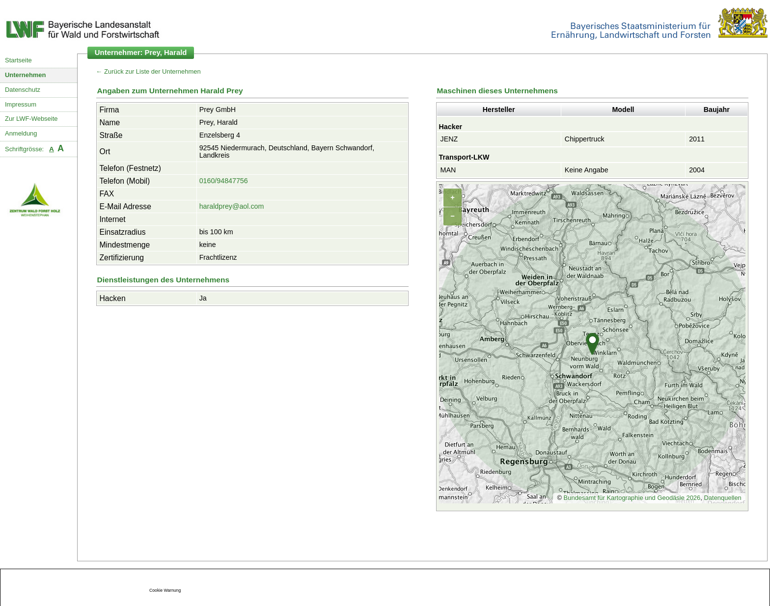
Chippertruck (585, 139)
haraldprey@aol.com (231, 206)
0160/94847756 (223, 181)
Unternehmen (25, 75)
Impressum (20, 104)
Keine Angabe (586, 170)
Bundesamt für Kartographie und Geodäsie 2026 (632, 497)
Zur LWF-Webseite (31, 118)
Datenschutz (22, 89)
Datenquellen (722, 497)
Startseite (18, 60)
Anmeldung (21, 133)
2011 (697, 139)
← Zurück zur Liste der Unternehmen (148, 71)
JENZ (449, 139)
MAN (448, 170)
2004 (697, 170)
